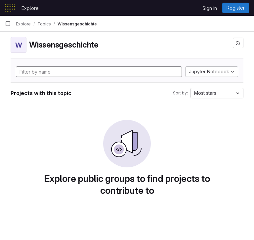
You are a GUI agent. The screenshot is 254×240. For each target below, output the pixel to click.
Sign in (209, 8)
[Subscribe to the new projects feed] (238, 43)
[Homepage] (10, 8)
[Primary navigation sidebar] (8, 23)
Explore (30, 8)
